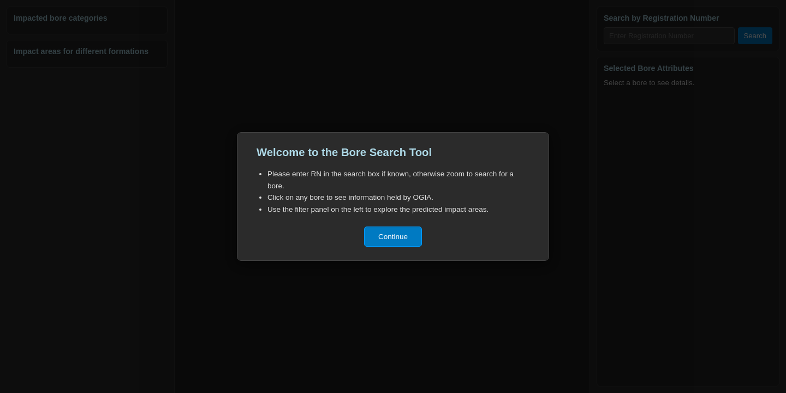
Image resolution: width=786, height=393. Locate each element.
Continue (393, 237)
